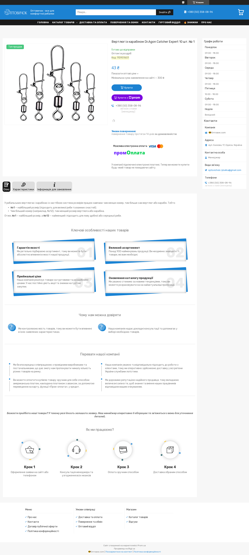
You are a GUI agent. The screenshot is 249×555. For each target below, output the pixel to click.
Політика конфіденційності (43, 531)
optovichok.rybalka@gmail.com (224, 170)
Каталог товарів (63, 22)
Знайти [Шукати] (163, 12)
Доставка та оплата (93, 22)
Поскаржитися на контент (119, 552)
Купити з (129, 97)
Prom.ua (142, 545)
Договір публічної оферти (42, 526)
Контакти (148, 22)
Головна (43, 22)
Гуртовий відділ (169, 22)
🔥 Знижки (191, 22)
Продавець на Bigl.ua (124, 548)
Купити (128, 87)
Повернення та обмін (124, 22)
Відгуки (133, 521)
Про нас (206, 22)
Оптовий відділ (87, 526)
